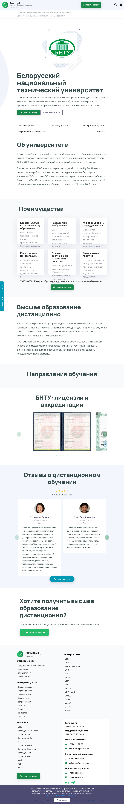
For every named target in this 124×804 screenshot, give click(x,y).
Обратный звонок (34, 630)
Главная (21, 12)
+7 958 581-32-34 (76, 771)
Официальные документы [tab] (32, 130)
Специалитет (24, 671)
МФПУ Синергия (72, 665)
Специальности (51, 112)
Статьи (21, 715)
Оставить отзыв (62, 577)
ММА (67, 679)
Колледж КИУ (24, 733)
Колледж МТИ (24, 751)
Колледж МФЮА (25, 736)
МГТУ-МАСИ (70, 690)
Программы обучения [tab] (94, 124)
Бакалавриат (24, 667)
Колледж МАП (24, 755)
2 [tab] (60, 453)
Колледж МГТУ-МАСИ (28, 729)
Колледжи (22, 720)
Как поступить (24, 693)
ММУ (67, 657)
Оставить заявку (91, 4)
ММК (20, 725)
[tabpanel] (62, 429)
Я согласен (62, 800)
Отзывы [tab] (101, 130)
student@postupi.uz (78, 775)
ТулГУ (67, 676)
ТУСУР (68, 687)
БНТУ (67, 705)
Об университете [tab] (28, 124)
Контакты (22, 711)
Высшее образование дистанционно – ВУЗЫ (48, 12)
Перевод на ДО (25, 689)
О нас (20, 707)
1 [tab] (56, 453)
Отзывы (21, 704)
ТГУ (66, 672)
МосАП (68, 701)
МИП (67, 661)
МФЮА (68, 694)
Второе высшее (25, 685)
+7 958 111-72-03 (76, 742)
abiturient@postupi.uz (79, 747)
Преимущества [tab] (60, 124)
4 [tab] (68, 453)
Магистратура (24, 675)
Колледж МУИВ (25, 744)
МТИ (67, 668)
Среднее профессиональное (31, 664)
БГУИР (68, 709)
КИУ (66, 683)
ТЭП (20, 762)
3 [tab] (64, 453)
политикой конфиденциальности (61, 795)
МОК (20, 758)
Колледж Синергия (27, 747)
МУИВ (67, 698)
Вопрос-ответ (24, 700)
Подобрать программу (2, 296)
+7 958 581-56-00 (76, 756)
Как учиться (23, 696)
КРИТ (20, 740)
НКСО (20, 766)
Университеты (72, 652)
